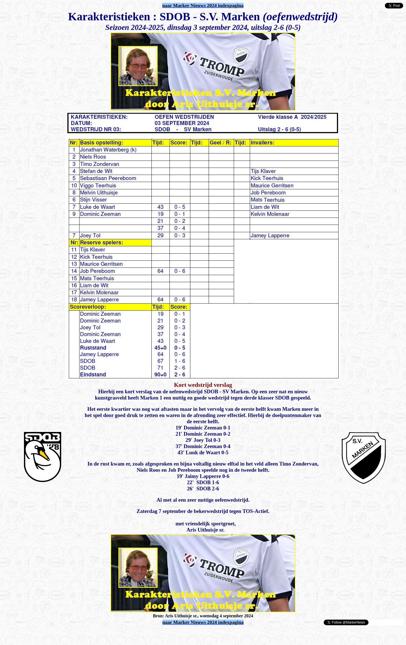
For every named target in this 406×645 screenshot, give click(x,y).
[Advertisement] (68, 634)
